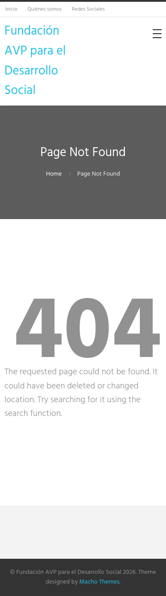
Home (54, 174)
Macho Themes (99, 582)
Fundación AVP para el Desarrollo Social (35, 61)
